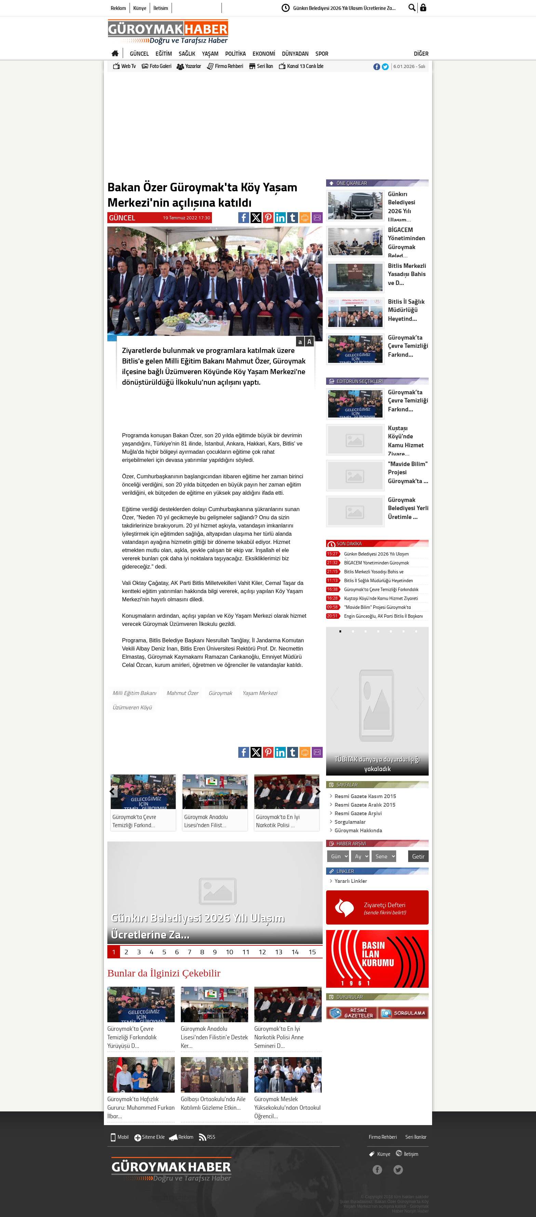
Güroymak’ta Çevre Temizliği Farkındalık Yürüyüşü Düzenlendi (381, 590)
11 (246, 951)
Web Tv (128, 66)
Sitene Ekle (153, 1136)
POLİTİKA (235, 53)
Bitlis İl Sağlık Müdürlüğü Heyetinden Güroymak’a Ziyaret (378, 581)
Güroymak (220, 693)
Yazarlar (193, 66)
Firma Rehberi (229, 66)
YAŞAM (210, 53)
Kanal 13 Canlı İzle (305, 66)
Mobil (123, 1136)
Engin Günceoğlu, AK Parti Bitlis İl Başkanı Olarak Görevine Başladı (383, 616)
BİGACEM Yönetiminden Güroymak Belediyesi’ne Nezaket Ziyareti (376, 563)
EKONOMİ (264, 53)
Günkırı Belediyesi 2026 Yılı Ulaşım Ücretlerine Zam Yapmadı (376, 554)
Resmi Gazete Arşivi (358, 813)
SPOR (322, 53)
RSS (211, 1136)
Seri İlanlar (416, 1136)
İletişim (160, 8)
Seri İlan (265, 66)
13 (278, 951)
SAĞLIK (187, 53)
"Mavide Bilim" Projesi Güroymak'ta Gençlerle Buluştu (377, 608)
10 (229, 951)
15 (312, 951)
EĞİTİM (164, 53)
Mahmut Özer (182, 693)
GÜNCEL (139, 53)
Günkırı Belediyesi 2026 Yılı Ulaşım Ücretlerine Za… (344, 8)
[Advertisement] (268, 125)
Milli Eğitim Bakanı (134, 693)
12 (262, 951)
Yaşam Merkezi (259, 693)
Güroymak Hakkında (358, 830)
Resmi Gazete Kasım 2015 (365, 796)
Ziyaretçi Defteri (385, 908)
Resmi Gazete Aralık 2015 (365, 804)
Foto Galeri (160, 66)
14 (295, 951)
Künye (139, 8)
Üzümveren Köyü (131, 707)
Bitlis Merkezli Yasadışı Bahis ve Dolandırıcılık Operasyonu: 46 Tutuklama (382, 572)
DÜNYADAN (295, 53)
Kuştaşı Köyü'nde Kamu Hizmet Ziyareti (381, 598)
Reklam (118, 8)
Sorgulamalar (350, 821)
